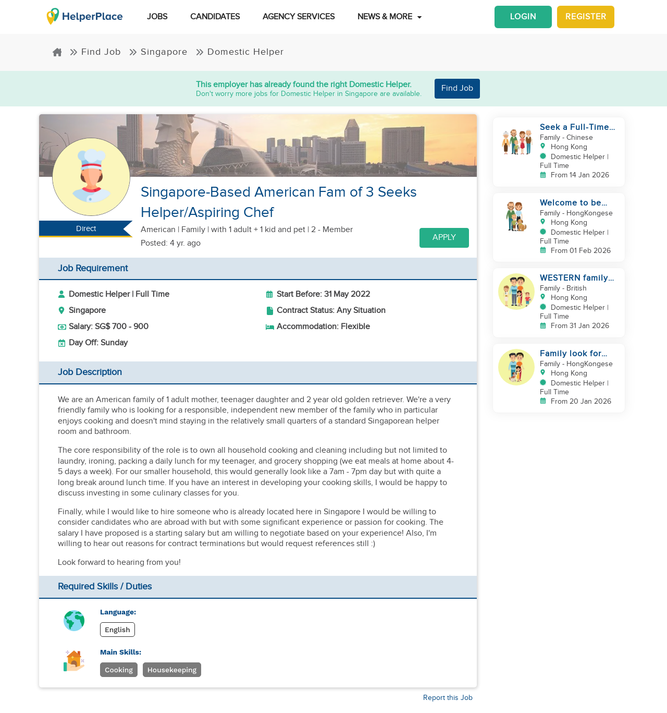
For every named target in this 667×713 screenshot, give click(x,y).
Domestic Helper (239, 51)
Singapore (158, 51)
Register (586, 17)
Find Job (95, 51)
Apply (444, 238)
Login (523, 17)
